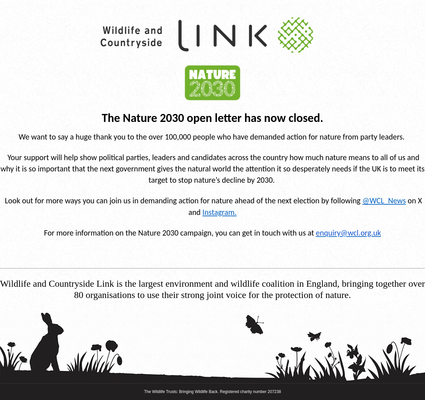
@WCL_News (384, 200)
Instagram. (220, 212)
